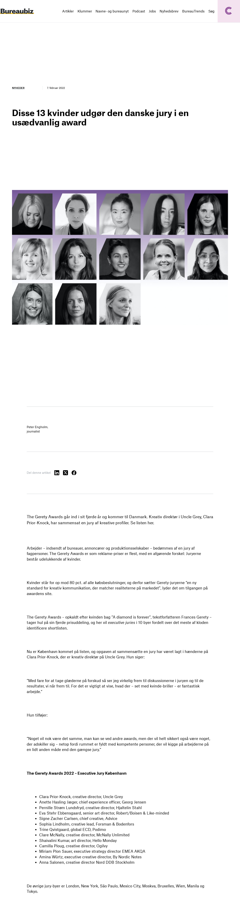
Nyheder (18, 87)
